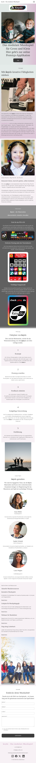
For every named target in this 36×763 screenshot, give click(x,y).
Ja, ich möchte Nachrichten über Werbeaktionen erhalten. (16, 729)
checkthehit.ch (5, 123)
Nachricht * (4, 716)
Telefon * (4, 706)
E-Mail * (3, 711)
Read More (4, 600)
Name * (3, 702)
